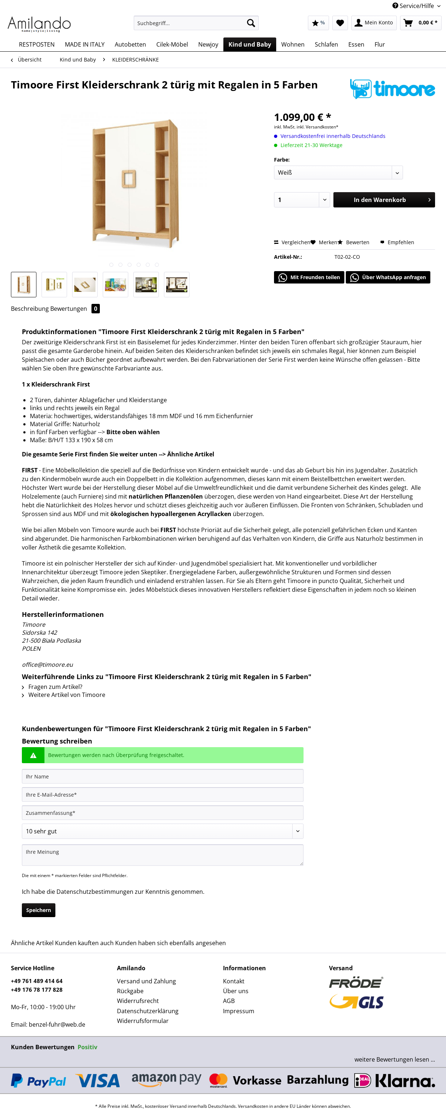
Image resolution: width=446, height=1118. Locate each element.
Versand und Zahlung (146, 981)
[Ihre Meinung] (163, 855)
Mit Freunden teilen (309, 277)
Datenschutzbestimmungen (94, 892)
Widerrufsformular (143, 1021)
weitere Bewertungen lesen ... (395, 1059)
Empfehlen (397, 242)
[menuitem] (196, 26)
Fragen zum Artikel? (52, 687)
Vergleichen (292, 242)
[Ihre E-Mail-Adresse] (163, 794)
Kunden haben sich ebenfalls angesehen (170, 943)
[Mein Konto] (374, 23)
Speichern (38, 910)
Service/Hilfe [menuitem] (413, 6)
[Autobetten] (130, 44)
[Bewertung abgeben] (163, 831)
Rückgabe (130, 991)
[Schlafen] (326, 44)
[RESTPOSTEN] (37, 44)
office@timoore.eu (47, 665)
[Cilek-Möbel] (172, 44)
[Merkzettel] (340, 23)
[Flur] (379, 44)
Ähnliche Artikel (32, 943)
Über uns (236, 991)
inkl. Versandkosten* (318, 127)
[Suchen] (251, 23)
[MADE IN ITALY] (85, 44)
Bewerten (354, 242)
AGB (229, 1001)
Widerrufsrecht (138, 1001)
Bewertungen (75, 309)
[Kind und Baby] (249, 44)
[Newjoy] (208, 44)
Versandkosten (253, 1106)
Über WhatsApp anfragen (388, 277)
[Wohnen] (293, 44)
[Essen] (356, 44)
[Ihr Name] (163, 776)
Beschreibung (30, 309)
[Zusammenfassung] (163, 812)
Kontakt (233, 981)
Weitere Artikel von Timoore (63, 695)
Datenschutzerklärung (148, 1011)
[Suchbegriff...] (196, 23)
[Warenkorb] (421, 23)
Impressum (238, 1011)
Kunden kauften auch (84, 943)
